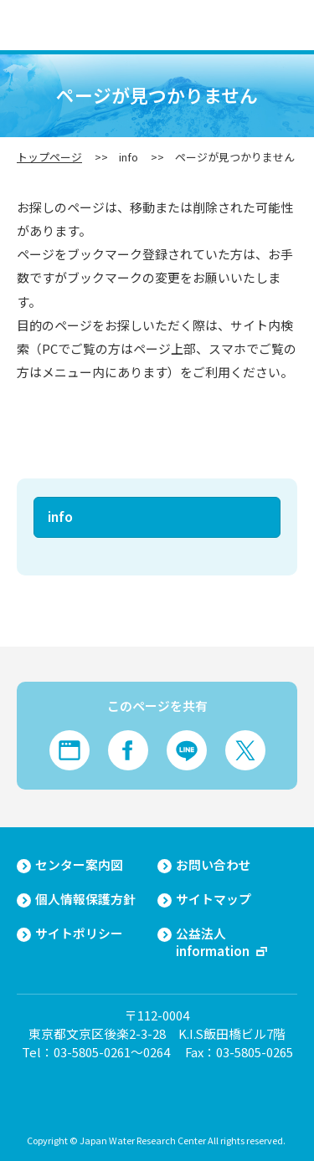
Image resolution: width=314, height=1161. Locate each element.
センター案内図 (79, 865)
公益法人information (213, 942)
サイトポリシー (79, 933)
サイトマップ (213, 899)
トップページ (49, 157)
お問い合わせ (213, 865)
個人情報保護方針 (85, 899)
